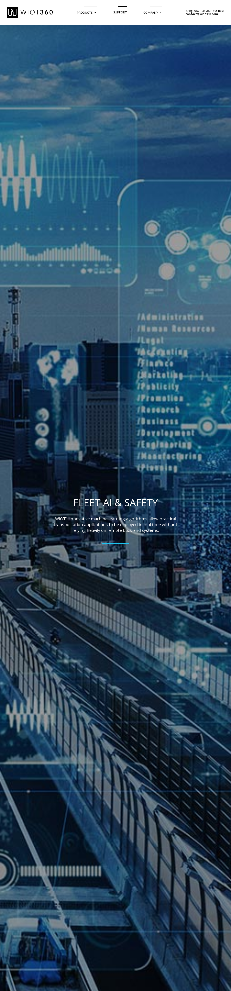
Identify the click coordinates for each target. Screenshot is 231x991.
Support (120, 12)
